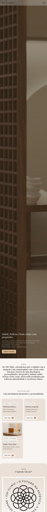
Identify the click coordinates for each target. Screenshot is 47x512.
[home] (7, 3)
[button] (43, 3)
